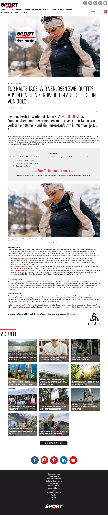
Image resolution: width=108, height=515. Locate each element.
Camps (45, 9)
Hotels (53, 9)
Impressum (54, 497)
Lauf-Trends (14, 12)
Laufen (11, 9)
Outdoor (26, 9)
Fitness (3, 9)
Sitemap (54, 499)
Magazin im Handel (54, 476)
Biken (18, 9)
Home (10, 83)
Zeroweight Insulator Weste (23, 266)
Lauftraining (5, 12)
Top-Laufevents (25, 12)
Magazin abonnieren (54, 474)
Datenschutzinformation (54, 478)
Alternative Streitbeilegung (54, 492)
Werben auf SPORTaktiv (54, 485)
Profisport (36, 9)
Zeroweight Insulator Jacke (23, 258)
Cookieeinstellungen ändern (54, 481)
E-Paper (69, 9)
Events (61, 9)
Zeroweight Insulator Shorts (24, 270)
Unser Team (54, 494)
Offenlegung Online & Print (54, 487)
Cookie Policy (54, 483)
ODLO (71, 116)
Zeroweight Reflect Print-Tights (21, 305)
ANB (54, 490)
